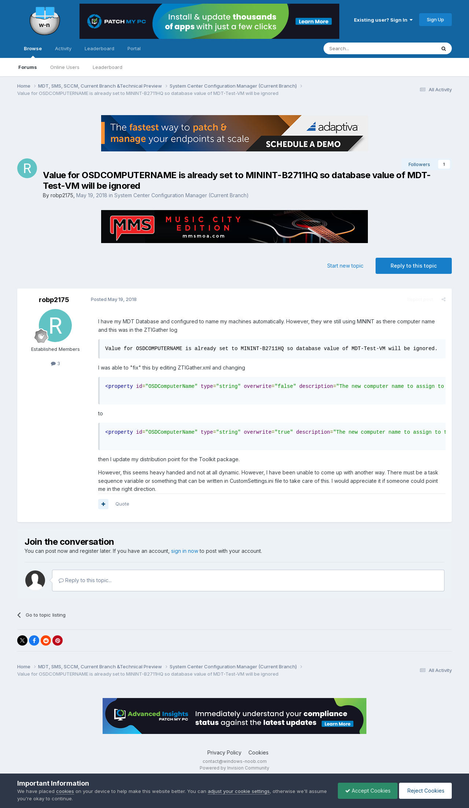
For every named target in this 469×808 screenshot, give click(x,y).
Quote (122, 504)
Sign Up (435, 19)
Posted (113, 299)
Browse (33, 51)
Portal (134, 48)
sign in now (184, 551)
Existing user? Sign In (383, 20)
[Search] (361, 48)
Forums (27, 67)
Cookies (258, 752)
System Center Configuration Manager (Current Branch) (181, 195)
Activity (63, 48)
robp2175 (62, 195)
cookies (65, 791)
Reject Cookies (425, 790)
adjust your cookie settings (239, 791)
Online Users (65, 67)
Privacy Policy (224, 752)
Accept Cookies (366, 790)
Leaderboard (107, 67)
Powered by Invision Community (234, 768)
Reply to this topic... (85, 580)
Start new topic (345, 265)
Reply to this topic (414, 265)
